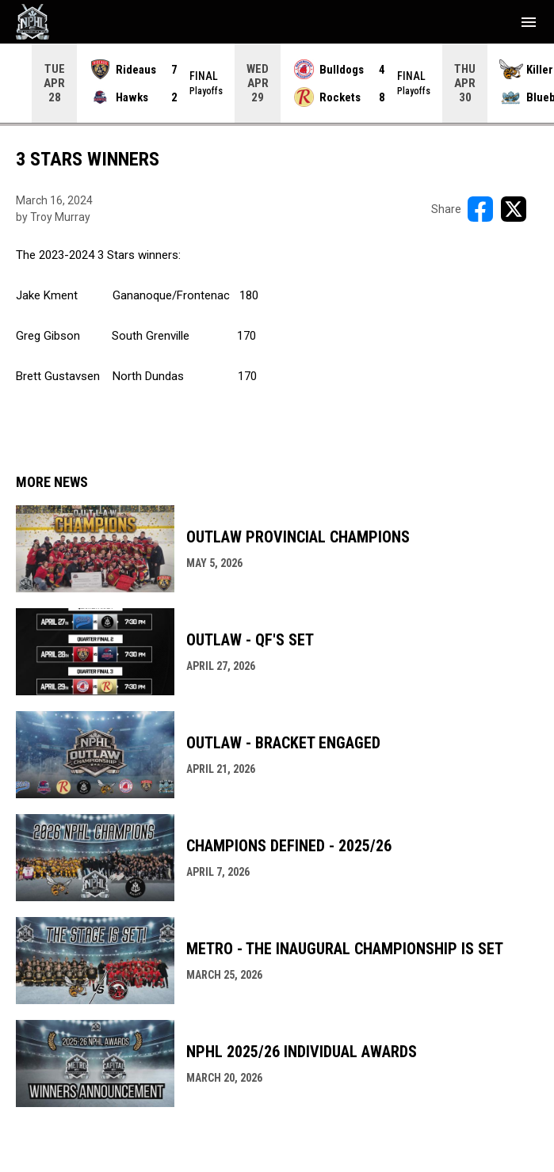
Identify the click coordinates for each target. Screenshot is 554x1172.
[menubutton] (528, 22)
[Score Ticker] (277, 83)
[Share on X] (513, 209)
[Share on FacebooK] (480, 209)
